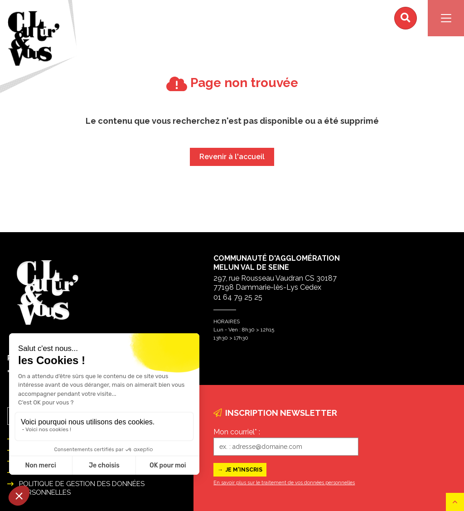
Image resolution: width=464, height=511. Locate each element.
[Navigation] (446, 18)
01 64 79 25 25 (237, 297)
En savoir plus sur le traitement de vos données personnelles (284, 483)
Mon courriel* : (236, 432)
